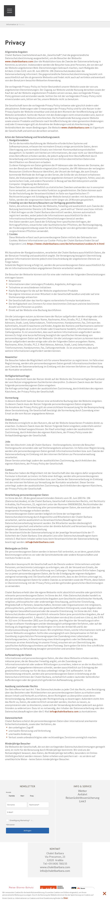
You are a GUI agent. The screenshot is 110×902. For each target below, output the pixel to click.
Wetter (82, 791)
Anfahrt (82, 794)
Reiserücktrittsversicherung (82, 797)
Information (11, 24)
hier (66, 898)
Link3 (82, 801)
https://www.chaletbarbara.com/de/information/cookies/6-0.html (65, 243)
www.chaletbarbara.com (19, 61)
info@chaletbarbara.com (39, 542)
